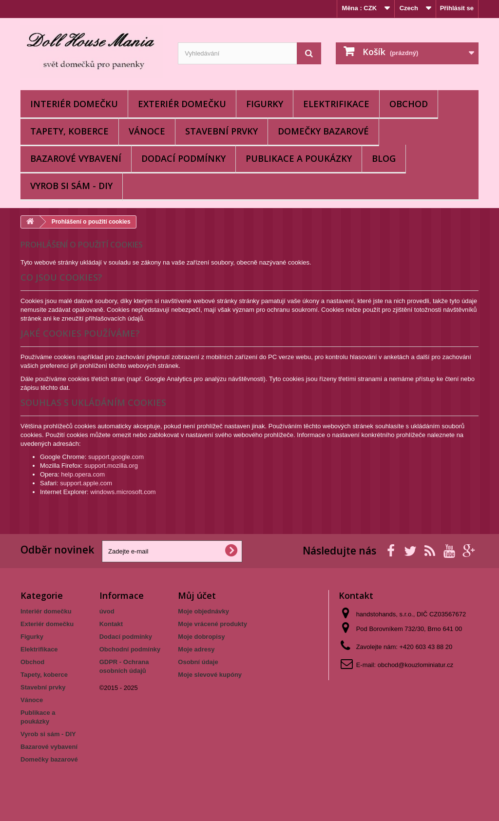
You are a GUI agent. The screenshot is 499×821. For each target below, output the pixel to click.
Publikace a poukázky (299, 158)
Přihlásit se (457, 8)
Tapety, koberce (69, 131)
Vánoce (147, 131)
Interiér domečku (74, 104)
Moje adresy (196, 649)
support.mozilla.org (111, 465)
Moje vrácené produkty (212, 624)
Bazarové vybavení (75, 158)
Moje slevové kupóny (210, 674)
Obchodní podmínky (130, 649)
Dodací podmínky (183, 158)
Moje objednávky (203, 611)
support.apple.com (86, 483)
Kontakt (111, 624)
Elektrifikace (336, 104)
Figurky (264, 104)
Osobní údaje (198, 662)
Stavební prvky (221, 131)
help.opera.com (83, 474)
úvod (107, 611)
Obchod (408, 104)
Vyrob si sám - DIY (71, 185)
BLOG (384, 158)
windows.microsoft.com (122, 492)
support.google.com (116, 456)
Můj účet (197, 595)
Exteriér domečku (182, 104)
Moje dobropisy (201, 636)
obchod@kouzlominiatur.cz (416, 664)
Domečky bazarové (323, 131)
